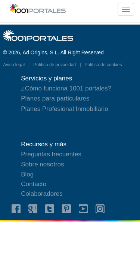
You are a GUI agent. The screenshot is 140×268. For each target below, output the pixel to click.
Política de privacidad (55, 64)
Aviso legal (14, 64)
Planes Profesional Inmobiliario (64, 108)
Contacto (33, 184)
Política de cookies (103, 64)
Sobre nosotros (42, 164)
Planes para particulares (55, 98)
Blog (27, 174)
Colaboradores (42, 193)
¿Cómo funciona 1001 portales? (66, 88)
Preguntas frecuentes (51, 154)
